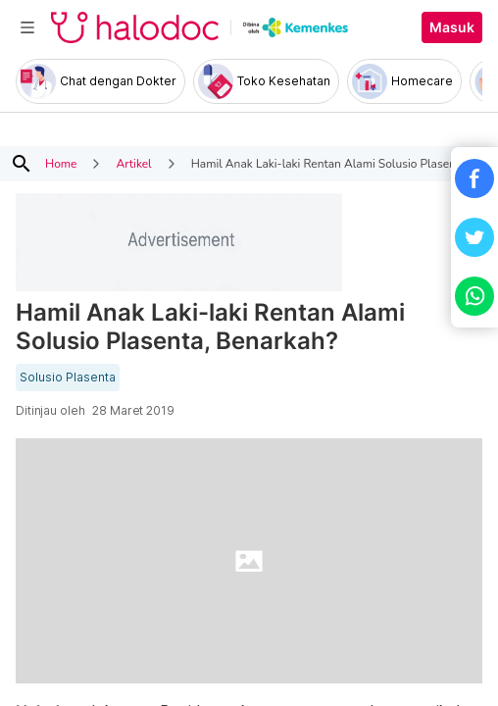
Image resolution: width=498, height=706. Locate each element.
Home (60, 164)
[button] (474, 178)
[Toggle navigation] (27, 27)
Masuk (451, 27)
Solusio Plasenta (68, 377)
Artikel (133, 164)
